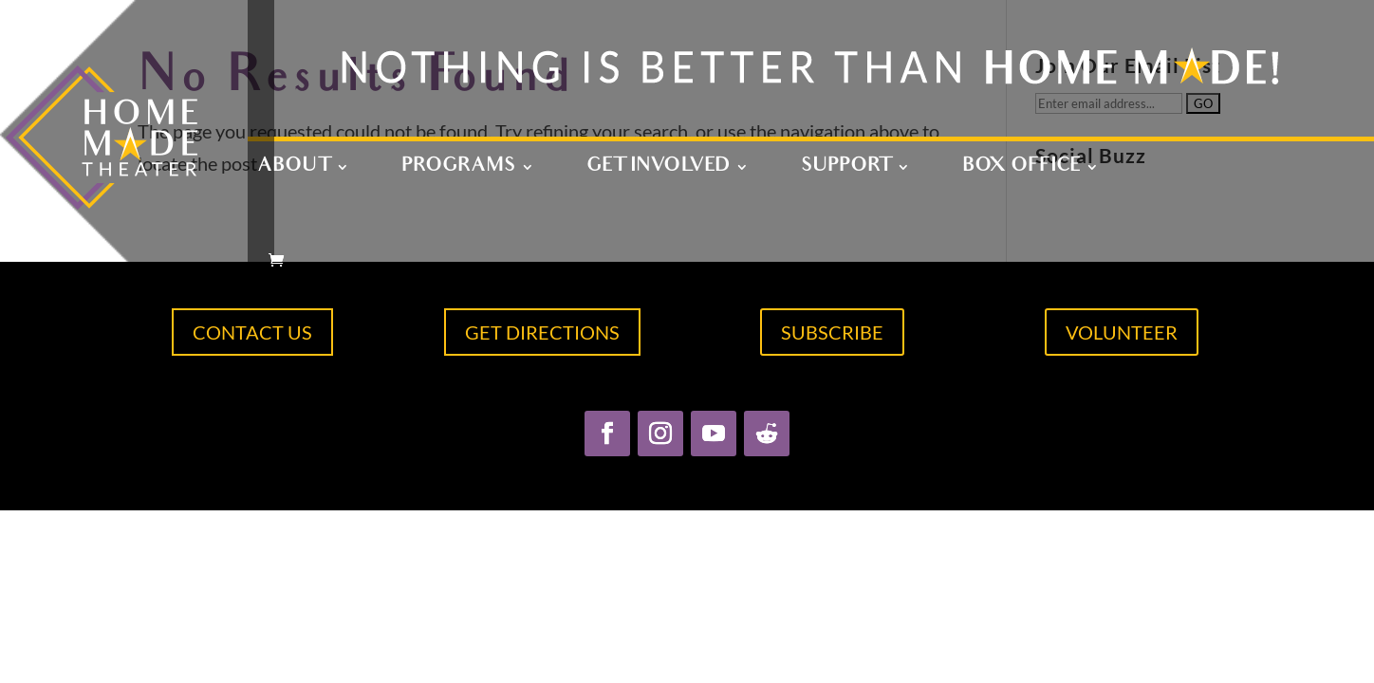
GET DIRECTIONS (542, 332)
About (293, 169)
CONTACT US (252, 332)
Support (846, 169)
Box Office (1021, 169)
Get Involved (658, 169)
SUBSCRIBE (832, 332)
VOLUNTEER (1122, 332)
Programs (458, 169)
